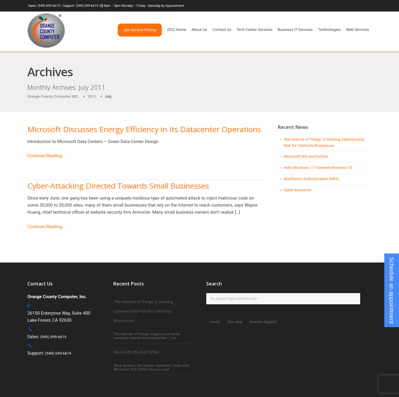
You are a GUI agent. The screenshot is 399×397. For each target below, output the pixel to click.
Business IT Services (295, 29)
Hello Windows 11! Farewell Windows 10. (318, 167)
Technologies (329, 29)
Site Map (234, 322)
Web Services (357, 29)
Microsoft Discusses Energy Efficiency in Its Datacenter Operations (144, 129)
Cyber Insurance (297, 190)
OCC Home (176, 29)
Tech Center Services (254, 29)
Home (215, 322)
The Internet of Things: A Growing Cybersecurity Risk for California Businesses (143, 311)
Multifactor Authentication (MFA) (311, 179)
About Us (199, 29)
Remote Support (263, 322)
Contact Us (221, 29)
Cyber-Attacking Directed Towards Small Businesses (118, 185)
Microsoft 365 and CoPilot (306, 156)
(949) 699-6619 (49, 6)
